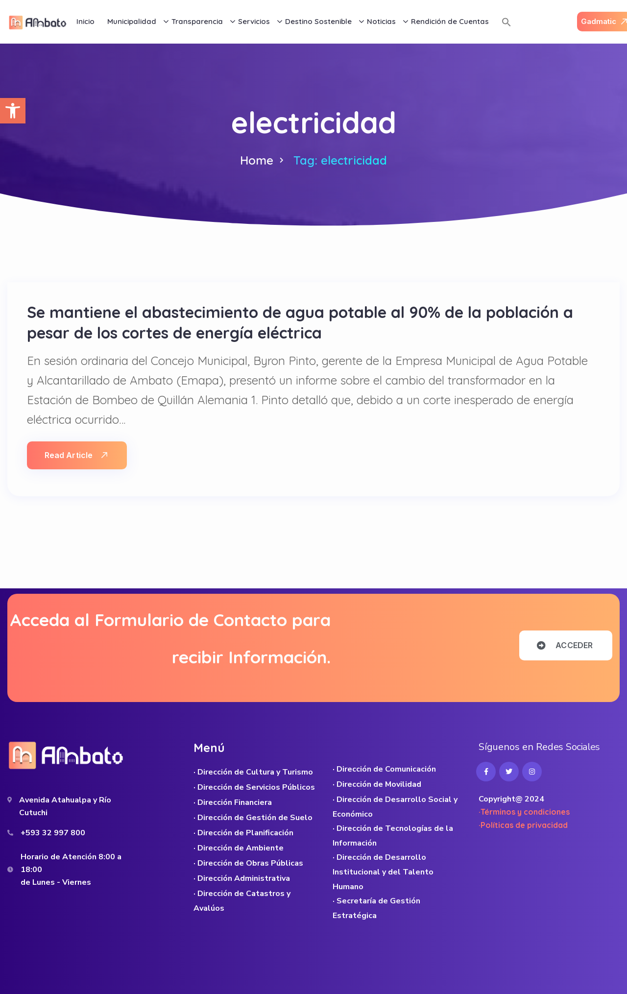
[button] (12, 110)
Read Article (76, 455)
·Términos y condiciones (524, 812)
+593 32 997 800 (53, 832)
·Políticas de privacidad (523, 825)
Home (256, 160)
